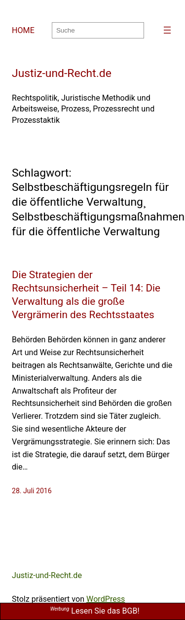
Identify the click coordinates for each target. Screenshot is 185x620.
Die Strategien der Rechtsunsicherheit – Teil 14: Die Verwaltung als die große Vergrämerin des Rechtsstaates (86, 295)
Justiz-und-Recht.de (61, 73)
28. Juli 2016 (32, 491)
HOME (23, 30)
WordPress (105, 599)
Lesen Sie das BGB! (95, 611)
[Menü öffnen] (167, 30)
